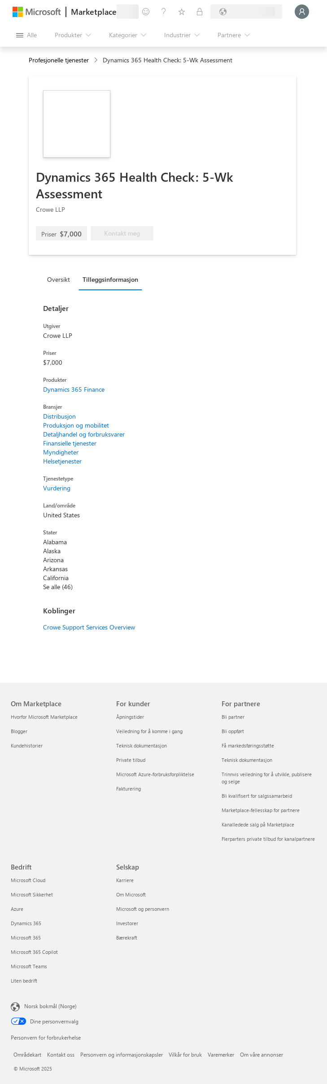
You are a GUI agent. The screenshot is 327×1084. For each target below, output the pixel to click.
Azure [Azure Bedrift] (17, 908)
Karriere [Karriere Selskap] (125, 880)
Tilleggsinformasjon (110, 279)
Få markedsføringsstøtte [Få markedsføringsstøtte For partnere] (248, 745)
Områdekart (27, 1054)
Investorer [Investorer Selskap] (127, 923)
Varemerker (221, 1054)
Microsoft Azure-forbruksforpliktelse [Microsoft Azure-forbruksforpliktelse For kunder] (155, 774)
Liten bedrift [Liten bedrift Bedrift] (24, 980)
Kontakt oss (60, 1054)
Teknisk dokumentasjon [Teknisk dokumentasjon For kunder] (141, 745)
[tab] (60, 279)
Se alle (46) (58, 586)
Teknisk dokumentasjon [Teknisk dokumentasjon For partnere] (247, 759)
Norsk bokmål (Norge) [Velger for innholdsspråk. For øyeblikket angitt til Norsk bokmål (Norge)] (50, 1006)
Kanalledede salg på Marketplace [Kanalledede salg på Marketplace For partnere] (258, 824)
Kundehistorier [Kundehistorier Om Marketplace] (27, 745)
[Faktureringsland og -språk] (246, 11)
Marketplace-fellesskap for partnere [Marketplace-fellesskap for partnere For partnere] (261, 810)
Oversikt (58, 279)
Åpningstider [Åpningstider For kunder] (130, 716)
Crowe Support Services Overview (89, 627)
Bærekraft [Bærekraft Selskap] (126, 937)
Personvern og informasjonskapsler (121, 1054)
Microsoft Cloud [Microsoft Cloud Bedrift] (28, 880)
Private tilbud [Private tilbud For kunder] (130, 759)
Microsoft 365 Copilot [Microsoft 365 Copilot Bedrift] (34, 951)
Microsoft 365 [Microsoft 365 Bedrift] (26, 937)
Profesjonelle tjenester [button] (59, 60)
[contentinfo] (96, 60)
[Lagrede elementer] (181, 11)
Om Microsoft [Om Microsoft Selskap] (131, 894)
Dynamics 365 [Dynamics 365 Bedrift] (26, 923)
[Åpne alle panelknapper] (26, 35)
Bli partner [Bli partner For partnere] (233, 716)
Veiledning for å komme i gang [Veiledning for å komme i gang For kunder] (149, 731)
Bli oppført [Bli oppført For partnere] (233, 731)
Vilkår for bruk (185, 1054)
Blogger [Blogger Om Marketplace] (19, 731)
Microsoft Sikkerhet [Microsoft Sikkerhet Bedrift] (32, 894)
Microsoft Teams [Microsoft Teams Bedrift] (29, 966)
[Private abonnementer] (199, 11)
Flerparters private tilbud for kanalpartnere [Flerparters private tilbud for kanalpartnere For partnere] (268, 838)
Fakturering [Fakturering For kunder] (128, 788)
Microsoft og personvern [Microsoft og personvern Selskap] (142, 908)
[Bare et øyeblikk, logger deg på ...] (301, 11)
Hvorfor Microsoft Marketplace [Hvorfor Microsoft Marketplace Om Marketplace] (44, 716)
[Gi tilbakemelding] (146, 11)
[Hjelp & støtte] (164, 11)
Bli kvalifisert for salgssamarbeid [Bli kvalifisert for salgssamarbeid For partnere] (257, 795)
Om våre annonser (261, 1054)
